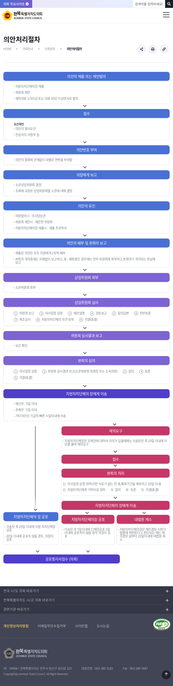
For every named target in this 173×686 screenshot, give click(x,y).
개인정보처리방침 (16, 625)
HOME (7, 48)
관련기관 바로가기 (16, 609)
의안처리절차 (74, 48)
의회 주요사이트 (16, 4)
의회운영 (50, 48)
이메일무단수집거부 (52, 625)
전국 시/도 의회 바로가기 (21, 590)
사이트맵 (81, 625)
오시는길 (103, 625)
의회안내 (28, 48)
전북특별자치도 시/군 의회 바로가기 (29, 599)
